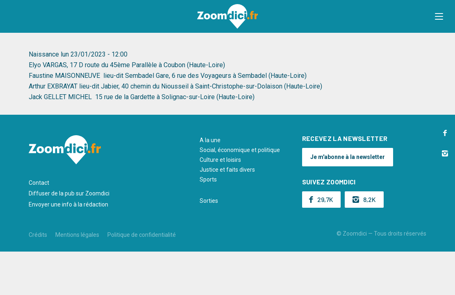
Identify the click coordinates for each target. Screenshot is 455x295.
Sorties (209, 200)
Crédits (38, 234)
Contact (39, 182)
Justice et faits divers (227, 169)
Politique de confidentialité (141, 234)
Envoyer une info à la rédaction (68, 204)
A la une (210, 140)
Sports (208, 179)
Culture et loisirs (220, 160)
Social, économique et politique (240, 150)
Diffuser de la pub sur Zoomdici (69, 193)
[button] (440, 16)
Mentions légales (77, 234)
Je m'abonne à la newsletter (347, 157)
